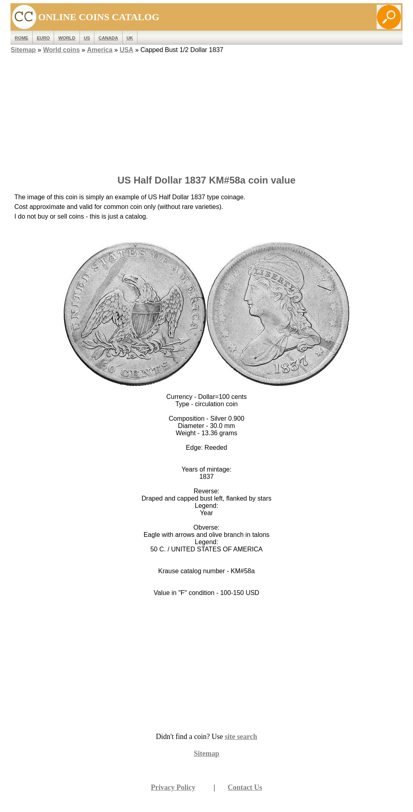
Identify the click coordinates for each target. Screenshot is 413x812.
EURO (43, 37)
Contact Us (245, 787)
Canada (108, 37)
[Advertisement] (206, 111)
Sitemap (23, 49)
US (87, 37)
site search (241, 737)
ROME (22, 37)
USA (126, 49)
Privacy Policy (173, 787)
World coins (61, 49)
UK (130, 37)
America (100, 49)
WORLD (66, 37)
